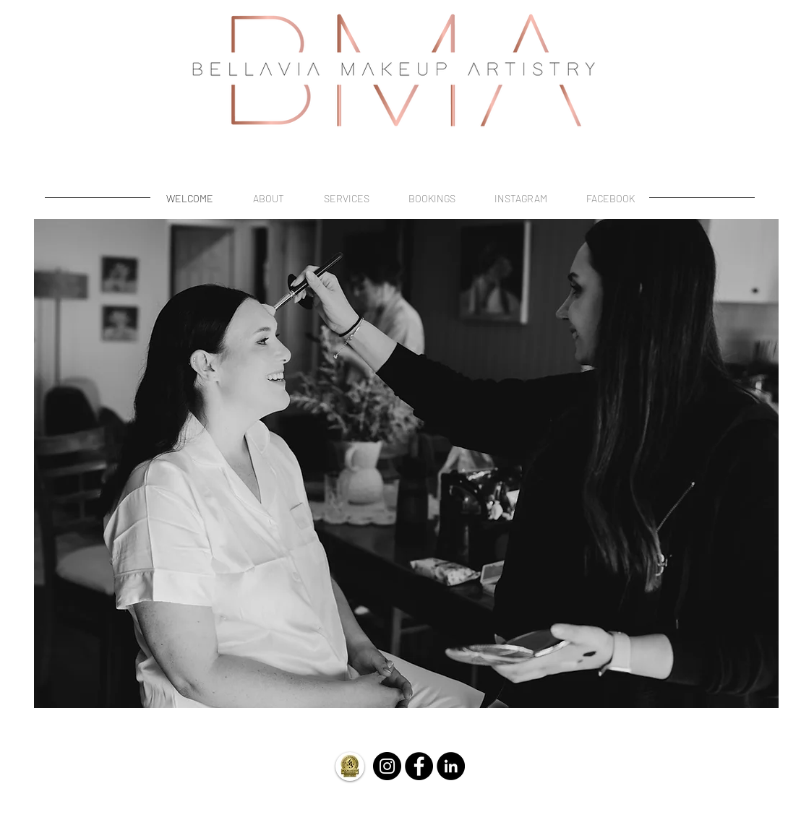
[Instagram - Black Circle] (387, 766)
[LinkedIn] (451, 766)
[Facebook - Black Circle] (419, 766)
